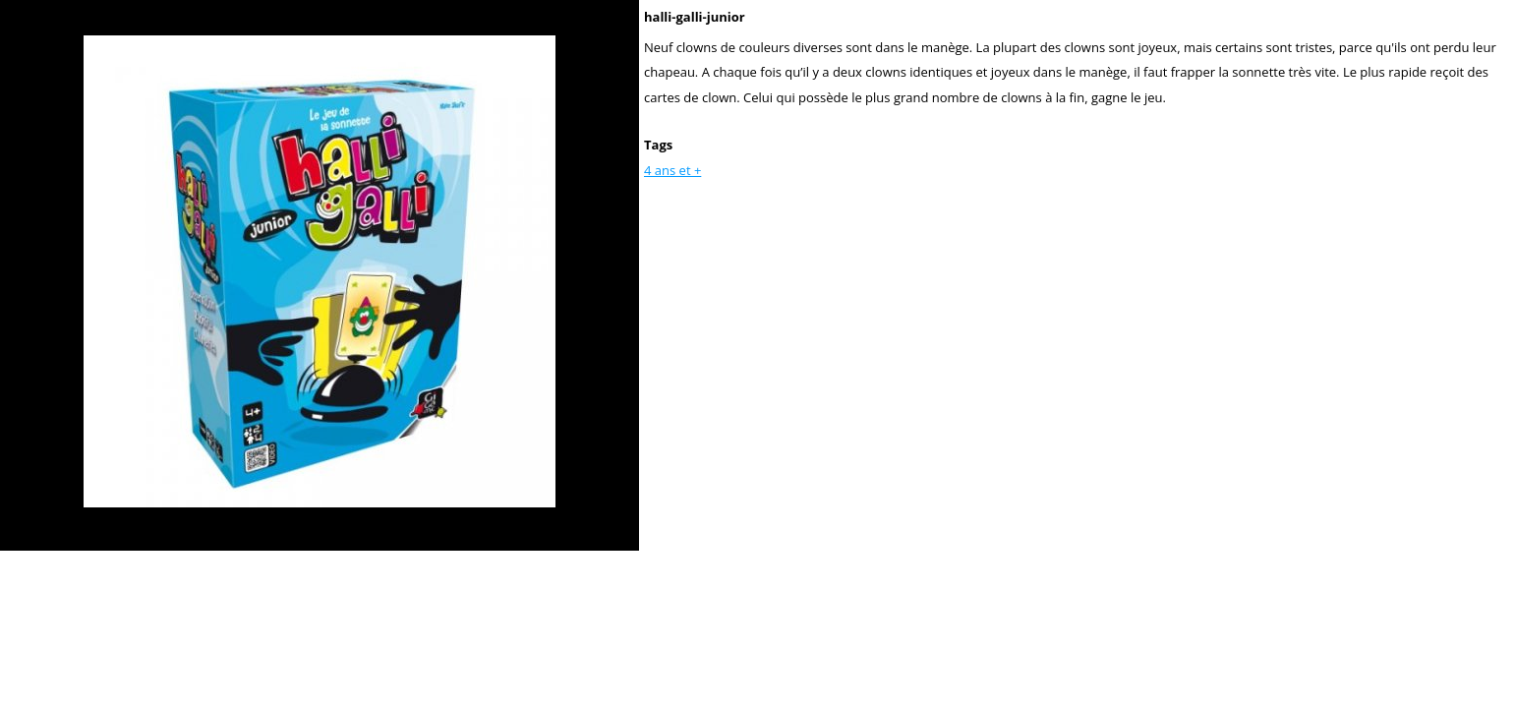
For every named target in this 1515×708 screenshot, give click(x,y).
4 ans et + (672, 170)
